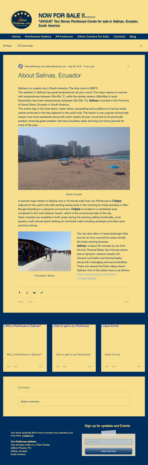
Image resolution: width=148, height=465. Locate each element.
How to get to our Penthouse (73, 354)
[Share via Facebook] (19, 292)
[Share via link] (41, 292)
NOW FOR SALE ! (61, 15)
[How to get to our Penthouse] (74, 337)
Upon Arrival (112, 354)
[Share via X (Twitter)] (27, 292)
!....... (89, 15)
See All (141, 319)
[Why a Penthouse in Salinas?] (25, 337)
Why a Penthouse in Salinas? (24, 354)
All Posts (7, 45)
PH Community (25, 45)
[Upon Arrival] (123, 337)
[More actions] (128, 66)
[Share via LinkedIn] (34, 292)
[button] (141, 45)
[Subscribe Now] (108, 451)
